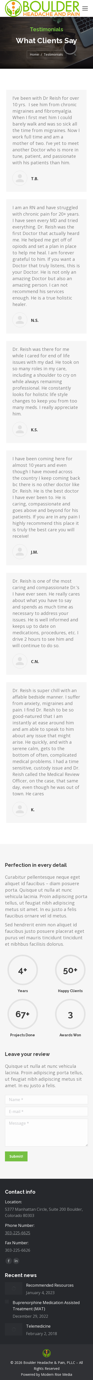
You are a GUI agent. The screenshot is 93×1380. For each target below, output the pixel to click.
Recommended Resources (50, 1285)
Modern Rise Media (56, 1374)
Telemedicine (38, 1326)
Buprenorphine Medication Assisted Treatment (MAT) (46, 1306)
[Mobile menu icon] (85, 8)
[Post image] (13, 1288)
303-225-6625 (17, 1233)
